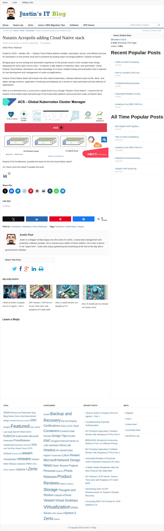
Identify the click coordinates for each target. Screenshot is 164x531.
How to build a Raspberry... (127, 137)
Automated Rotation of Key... (128, 94)
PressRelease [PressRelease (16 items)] (22, 440)
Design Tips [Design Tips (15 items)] (59, 435)
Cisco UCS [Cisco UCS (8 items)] (66, 425)
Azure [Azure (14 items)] (6, 412)
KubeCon (60, 226)
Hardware (26, 226)
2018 (22, 30)
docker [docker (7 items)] (27, 421)
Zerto (30, 25)
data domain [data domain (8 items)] (30, 416)
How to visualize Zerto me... (128, 72)
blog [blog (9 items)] (33, 412)
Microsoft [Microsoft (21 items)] (50, 460)
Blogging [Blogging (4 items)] (73, 421)
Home (5, 25)
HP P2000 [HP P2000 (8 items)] (20, 432)
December (30, 30)
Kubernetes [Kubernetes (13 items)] (22, 436)
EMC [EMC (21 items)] (47, 440)
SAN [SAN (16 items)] (34, 444)
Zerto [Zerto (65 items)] (32, 469)
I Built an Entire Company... (127, 62)
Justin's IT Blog (89, 528)
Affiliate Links (27, 2)
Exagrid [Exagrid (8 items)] (6, 427)
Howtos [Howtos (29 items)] (49, 450)
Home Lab (18, 25)
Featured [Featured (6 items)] (64, 441)
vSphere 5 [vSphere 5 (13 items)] (69, 513)
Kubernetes (70, 226)
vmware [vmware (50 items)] (24, 459)
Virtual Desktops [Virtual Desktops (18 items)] (66, 500)
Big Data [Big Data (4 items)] (65, 421)
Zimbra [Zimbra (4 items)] (57, 519)
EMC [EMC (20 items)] (33, 420)
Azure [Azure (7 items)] (47, 414)
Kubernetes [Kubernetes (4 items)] (57, 455)
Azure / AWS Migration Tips (51, 25)
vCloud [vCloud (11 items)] (67, 495)
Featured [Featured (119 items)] (20, 426)
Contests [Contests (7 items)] (64, 431)
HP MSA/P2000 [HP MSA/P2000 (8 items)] (64, 450)
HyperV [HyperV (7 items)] (47, 455)
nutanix (80, 226)
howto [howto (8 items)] (10, 432)
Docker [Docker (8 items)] (71, 436)
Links (14, 2)
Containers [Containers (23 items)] (52, 431)
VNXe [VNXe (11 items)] (29, 463)
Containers (16, 226)
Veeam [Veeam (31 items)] (49, 500)
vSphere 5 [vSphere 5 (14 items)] (21, 469)
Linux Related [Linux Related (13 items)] (70, 455)
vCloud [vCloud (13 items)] (7, 453)
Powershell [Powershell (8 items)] (8, 441)
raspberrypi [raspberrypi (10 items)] (8, 445)
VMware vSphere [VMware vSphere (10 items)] (16, 464)
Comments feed (133, 430)
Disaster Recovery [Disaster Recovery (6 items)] (17, 421)
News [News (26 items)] (48, 465)
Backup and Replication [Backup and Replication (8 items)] (21, 413)
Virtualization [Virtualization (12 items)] (10, 459)
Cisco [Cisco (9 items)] (17, 416)
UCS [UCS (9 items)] (30, 448)
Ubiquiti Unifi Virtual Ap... (126, 168)
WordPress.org (132, 436)
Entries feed (131, 424)
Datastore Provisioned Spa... (128, 158)
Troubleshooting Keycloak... (128, 83)
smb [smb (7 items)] (5, 448)
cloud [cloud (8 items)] (22, 416)
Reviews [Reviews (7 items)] (27, 445)
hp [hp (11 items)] (14, 432)
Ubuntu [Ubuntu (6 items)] (24, 448)
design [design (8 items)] (6, 420)
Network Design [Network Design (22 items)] (68, 460)
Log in (128, 419)
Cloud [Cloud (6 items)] (76, 426)
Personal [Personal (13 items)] (49, 470)
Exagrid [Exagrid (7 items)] (55, 441)
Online (118, 39)
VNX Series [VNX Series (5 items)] (57, 513)
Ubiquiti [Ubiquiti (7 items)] (18, 448)
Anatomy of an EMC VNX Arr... (129, 104)
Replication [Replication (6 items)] (19, 445)
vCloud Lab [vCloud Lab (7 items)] (16, 454)
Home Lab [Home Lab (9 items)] (65, 445)
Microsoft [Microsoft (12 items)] (33, 436)
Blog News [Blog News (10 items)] (8, 416)
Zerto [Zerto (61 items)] (48, 518)
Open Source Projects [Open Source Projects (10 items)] (65, 465)
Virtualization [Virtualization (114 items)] (57, 506)
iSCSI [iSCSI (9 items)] (28, 432)
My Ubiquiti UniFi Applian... (127, 126)
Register (129, 413)
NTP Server (89, 25)
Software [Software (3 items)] (70, 484)
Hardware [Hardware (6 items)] (54, 445)
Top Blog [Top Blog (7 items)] (11, 448)
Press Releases (40, 226)
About (5, 2)
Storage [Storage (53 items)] (51, 489)
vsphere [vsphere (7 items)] (12, 470)
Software (74, 25)
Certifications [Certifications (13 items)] (52, 425)
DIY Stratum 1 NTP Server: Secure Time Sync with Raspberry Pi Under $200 (101, 479)
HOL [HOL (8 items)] (32, 427)
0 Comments (45, 43)
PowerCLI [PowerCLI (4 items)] (59, 471)
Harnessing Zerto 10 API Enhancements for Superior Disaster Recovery (102, 492)
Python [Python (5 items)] (63, 484)
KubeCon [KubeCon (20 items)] (9, 436)
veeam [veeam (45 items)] (27, 453)
